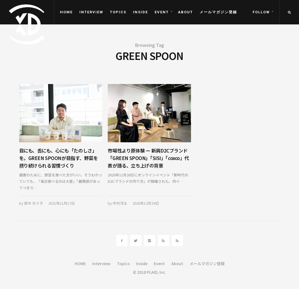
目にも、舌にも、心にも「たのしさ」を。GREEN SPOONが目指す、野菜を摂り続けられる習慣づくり (58, 158)
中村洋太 (120, 203)
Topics (118, 12)
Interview (91, 12)
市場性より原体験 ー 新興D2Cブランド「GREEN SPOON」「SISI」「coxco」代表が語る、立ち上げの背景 (148, 158)
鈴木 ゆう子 (33, 203)
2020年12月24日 (145, 203)
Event (162, 12)
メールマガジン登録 (218, 12)
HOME (66, 12)
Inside (140, 12)
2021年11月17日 (61, 203)
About (185, 12)
